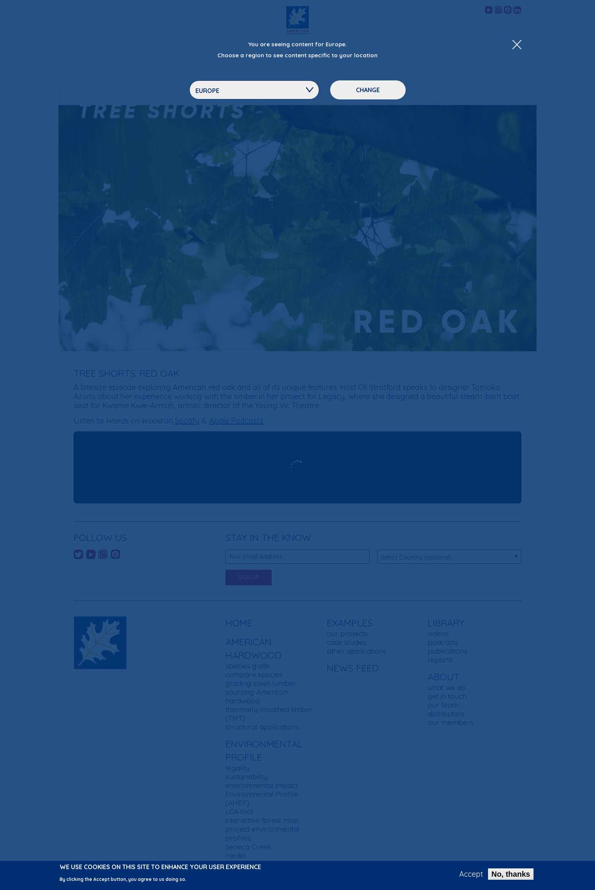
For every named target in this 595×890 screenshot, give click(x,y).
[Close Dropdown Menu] (516, 45)
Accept (471, 874)
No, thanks (510, 874)
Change (368, 90)
